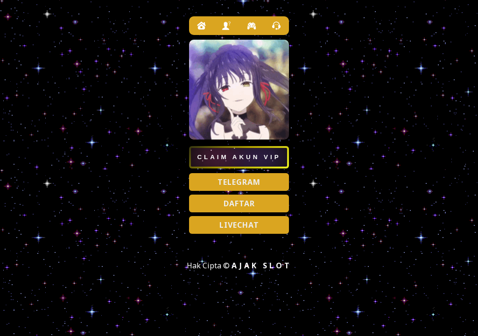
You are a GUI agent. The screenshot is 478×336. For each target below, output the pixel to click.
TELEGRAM (239, 182)
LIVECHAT (239, 225)
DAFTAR (239, 203)
